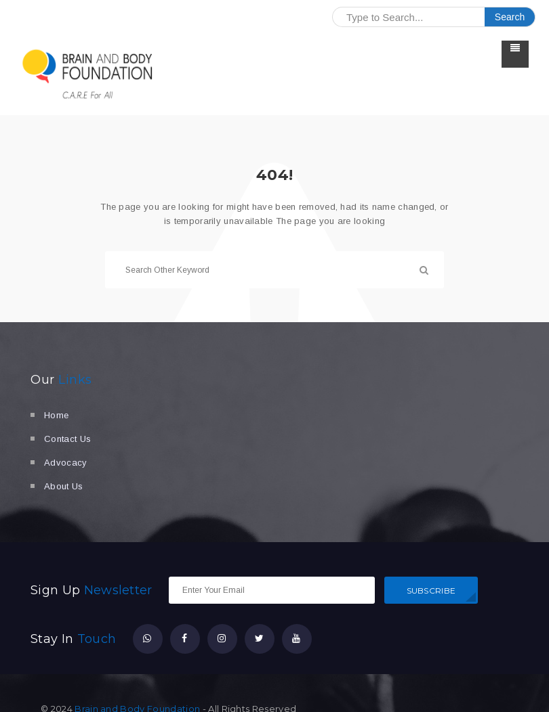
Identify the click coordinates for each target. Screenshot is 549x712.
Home (56, 415)
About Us (63, 486)
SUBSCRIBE (431, 590)
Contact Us (67, 439)
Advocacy (65, 463)
